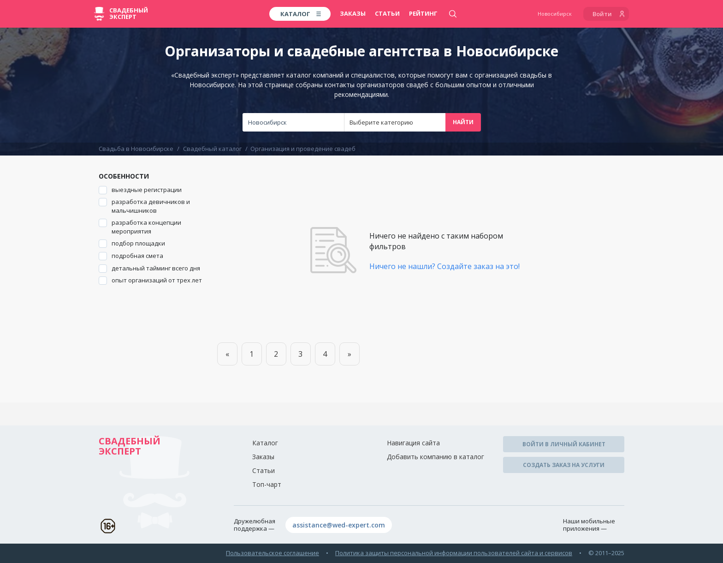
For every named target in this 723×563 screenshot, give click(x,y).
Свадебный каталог (212, 148)
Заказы (353, 13)
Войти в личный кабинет (563, 444)
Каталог (265, 442)
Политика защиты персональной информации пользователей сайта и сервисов (453, 553)
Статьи (387, 13)
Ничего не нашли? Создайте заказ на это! (444, 266)
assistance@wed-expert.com (338, 525)
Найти (463, 122)
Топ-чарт (266, 484)
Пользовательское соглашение (272, 553)
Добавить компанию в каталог (435, 456)
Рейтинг (423, 13)
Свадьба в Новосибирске (136, 148)
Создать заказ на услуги (563, 465)
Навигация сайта (413, 442)
